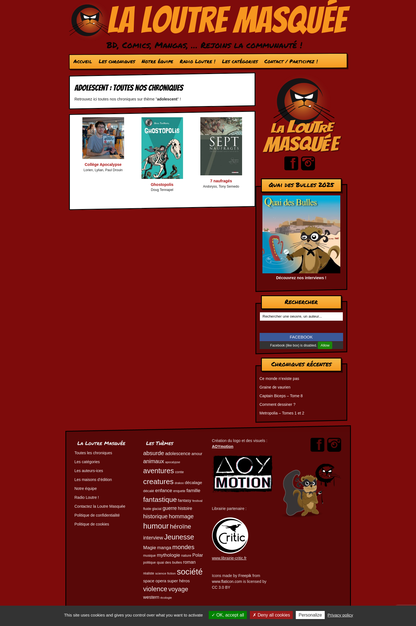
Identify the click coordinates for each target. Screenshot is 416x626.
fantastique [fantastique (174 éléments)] (160, 499)
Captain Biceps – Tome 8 (281, 396)
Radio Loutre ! (197, 61)
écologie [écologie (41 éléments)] (166, 597)
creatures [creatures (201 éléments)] (158, 481)
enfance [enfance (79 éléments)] (163, 490)
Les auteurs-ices (89, 470)
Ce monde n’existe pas (279, 378)
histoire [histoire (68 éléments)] (185, 508)
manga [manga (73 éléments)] (164, 547)
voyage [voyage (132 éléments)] (178, 589)
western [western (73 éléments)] (151, 597)
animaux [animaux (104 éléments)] (153, 461)
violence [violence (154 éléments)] (155, 589)
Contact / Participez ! (290, 61)
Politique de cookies (92, 524)
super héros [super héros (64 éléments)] (178, 580)
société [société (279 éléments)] (190, 571)
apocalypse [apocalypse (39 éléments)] (172, 462)
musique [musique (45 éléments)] (149, 556)
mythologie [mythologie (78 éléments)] (168, 555)
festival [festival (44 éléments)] (197, 500)
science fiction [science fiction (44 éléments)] (165, 573)
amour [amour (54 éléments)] (196, 454)
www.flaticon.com (227, 581)
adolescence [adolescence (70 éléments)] (177, 453)
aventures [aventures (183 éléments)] (158, 471)
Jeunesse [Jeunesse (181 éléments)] (179, 537)
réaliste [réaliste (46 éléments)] (148, 573)
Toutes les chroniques (93, 453)
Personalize (310, 615)
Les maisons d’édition (93, 479)
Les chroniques (117, 61)
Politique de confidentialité (97, 515)
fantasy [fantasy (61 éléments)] (184, 500)
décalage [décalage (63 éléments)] (193, 482)
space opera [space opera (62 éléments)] (154, 580)
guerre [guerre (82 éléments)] (170, 508)
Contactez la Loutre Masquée (100, 506)
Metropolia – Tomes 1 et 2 (282, 413)
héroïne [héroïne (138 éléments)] (180, 526)
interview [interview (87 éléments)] (153, 538)
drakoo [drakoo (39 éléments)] (179, 483)
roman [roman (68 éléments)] (189, 562)
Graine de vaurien (275, 387)
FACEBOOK (301, 337)
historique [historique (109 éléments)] (155, 516)
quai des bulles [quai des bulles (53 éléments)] (169, 562)
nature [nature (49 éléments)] (186, 555)
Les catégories (239, 61)
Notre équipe (157, 61)
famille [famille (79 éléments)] (193, 490)
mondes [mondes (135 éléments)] (183, 547)
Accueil (82, 61)
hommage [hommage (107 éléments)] (181, 516)
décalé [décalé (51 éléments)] (148, 491)
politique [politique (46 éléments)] (149, 562)
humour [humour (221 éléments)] (156, 526)
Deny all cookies (271, 615)
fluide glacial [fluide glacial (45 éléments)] (152, 509)
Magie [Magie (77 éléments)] (149, 547)
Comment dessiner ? (278, 404)
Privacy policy (340, 615)
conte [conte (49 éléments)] (179, 472)
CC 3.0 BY (221, 587)
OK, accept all (227, 615)
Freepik (244, 575)
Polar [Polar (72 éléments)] (197, 555)
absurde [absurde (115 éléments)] (153, 453)
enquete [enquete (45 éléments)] (179, 491)
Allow (325, 345)
